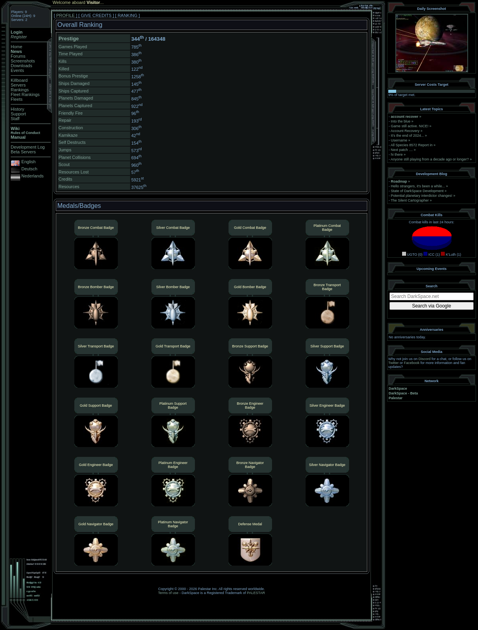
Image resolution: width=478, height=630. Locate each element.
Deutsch (29, 168)
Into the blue (401, 121)
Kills (62, 61)
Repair (65, 120)
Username (399, 140)
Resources (69, 186)
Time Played (71, 53)
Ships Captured (74, 91)
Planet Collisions (75, 157)
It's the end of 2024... (407, 136)
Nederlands (32, 176)
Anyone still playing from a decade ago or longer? (430, 159)
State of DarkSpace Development (417, 191)
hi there (397, 155)
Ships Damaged (74, 83)
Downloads (21, 65)
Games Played (73, 46)
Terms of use (168, 593)
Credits (65, 179)
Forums (18, 56)
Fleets (17, 99)
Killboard (19, 80)
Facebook (412, 363)
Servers (18, 85)
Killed (64, 68)
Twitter (393, 363)
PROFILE (65, 15)
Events (17, 70)
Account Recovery (405, 131)
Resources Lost (74, 172)
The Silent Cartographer (410, 200)
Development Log (28, 147)
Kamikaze (68, 135)
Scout (64, 164)
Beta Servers (23, 151)
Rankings (20, 89)
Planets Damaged (76, 98)
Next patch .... (402, 150)
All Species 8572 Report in (412, 145)
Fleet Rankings (25, 94)
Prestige (69, 38)
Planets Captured (75, 105)
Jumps (65, 149)
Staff (15, 118)
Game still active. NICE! (410, 126)
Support (18, 113)
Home (16, 46)
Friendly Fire (71, 113)
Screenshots (23, 60)
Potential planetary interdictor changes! (422, 196)
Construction (71, 127)
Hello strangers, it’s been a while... (418, 186)
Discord (425, 359)
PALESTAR (256, 593)
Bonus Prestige (73, 76)
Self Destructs (72, 142)
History (17, 109)
